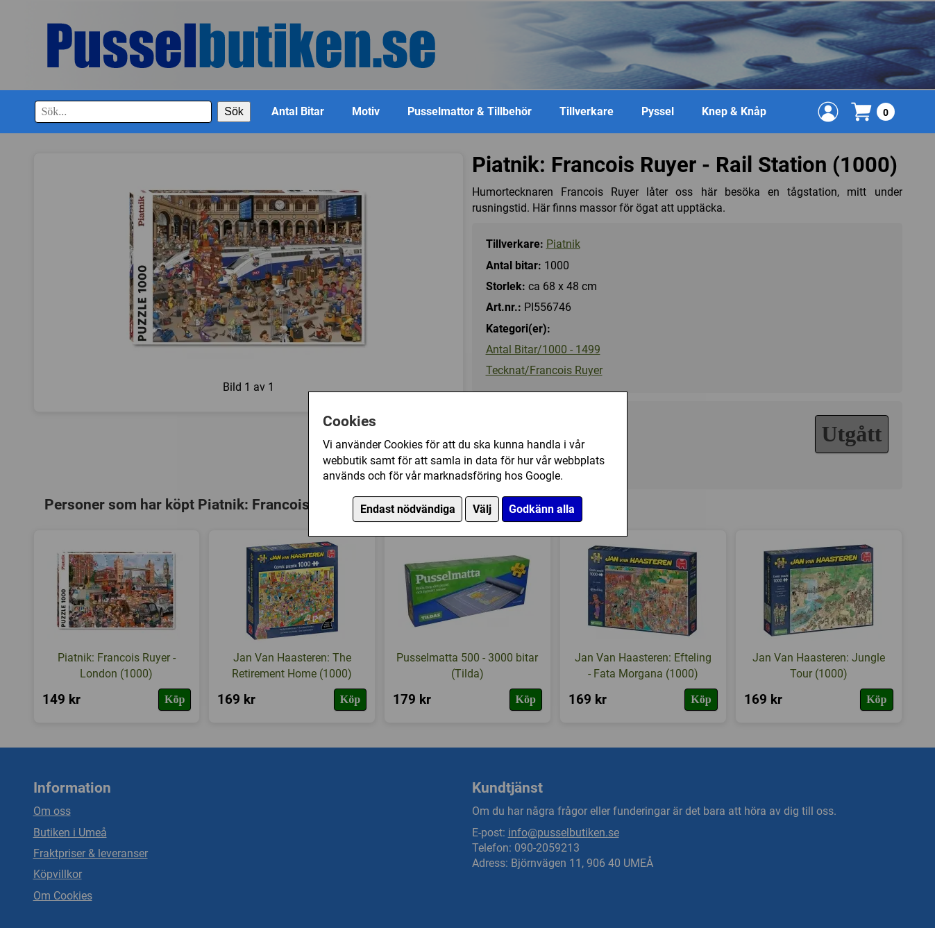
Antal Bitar (297, 111)
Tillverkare (586, 111)
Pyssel (657, 111)
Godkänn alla (542, 509)
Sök (234, 111)
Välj (482, 509)
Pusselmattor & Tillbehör (469, 111)
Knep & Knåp (734, 111)
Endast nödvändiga (407, 509)
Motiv (366, 111)
